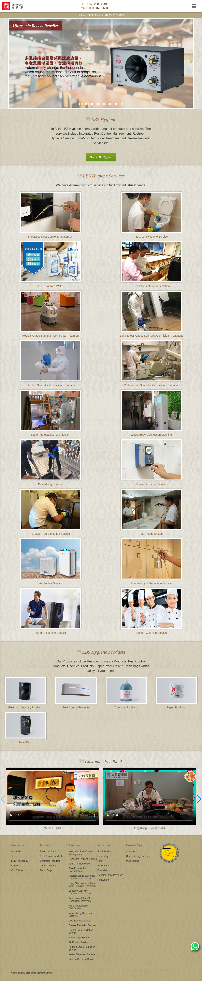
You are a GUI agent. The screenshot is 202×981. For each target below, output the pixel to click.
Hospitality (102, 856)
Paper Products (48, 865)
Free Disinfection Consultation (77, 870)
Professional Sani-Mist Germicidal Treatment (80, 899)
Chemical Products (50, 861)
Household (103, 879)
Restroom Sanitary (50, 851)
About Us (16, 851)
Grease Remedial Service (82, 925)
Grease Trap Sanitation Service (81, 931)
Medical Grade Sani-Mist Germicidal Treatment (81, 877)
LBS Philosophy (19, 861)
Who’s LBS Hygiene (101, 157)
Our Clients (17, 870)
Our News (131, 851)
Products (46, 845)
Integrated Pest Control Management (81, 853)
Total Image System (79, 937)
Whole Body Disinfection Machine (81, 914)
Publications (132, 861)
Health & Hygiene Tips (138, 856)
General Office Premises (110, 875)
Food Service (104, 851)
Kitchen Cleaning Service (82, 959)
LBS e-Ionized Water (79, 863)
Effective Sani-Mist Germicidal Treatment (80, 892)
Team (14, 856)
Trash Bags (46, 870)
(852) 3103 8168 (115, 15)
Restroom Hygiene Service (83, 859)
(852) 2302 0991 (97, 4)
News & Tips (134, 845)
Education (102, 870)
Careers (15, 865)
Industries (104, 845)
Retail (100, 861)
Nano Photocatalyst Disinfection (79, 907)
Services (74, 845)
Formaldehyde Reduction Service (82, 948)
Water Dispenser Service (82, 954)
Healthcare (103, 865)
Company (17, 845)
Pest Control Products (51, 856)
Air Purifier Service (78, 942)
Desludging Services (79, 920)
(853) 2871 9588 (98, 7)
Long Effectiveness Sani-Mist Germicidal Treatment (82, 884)
